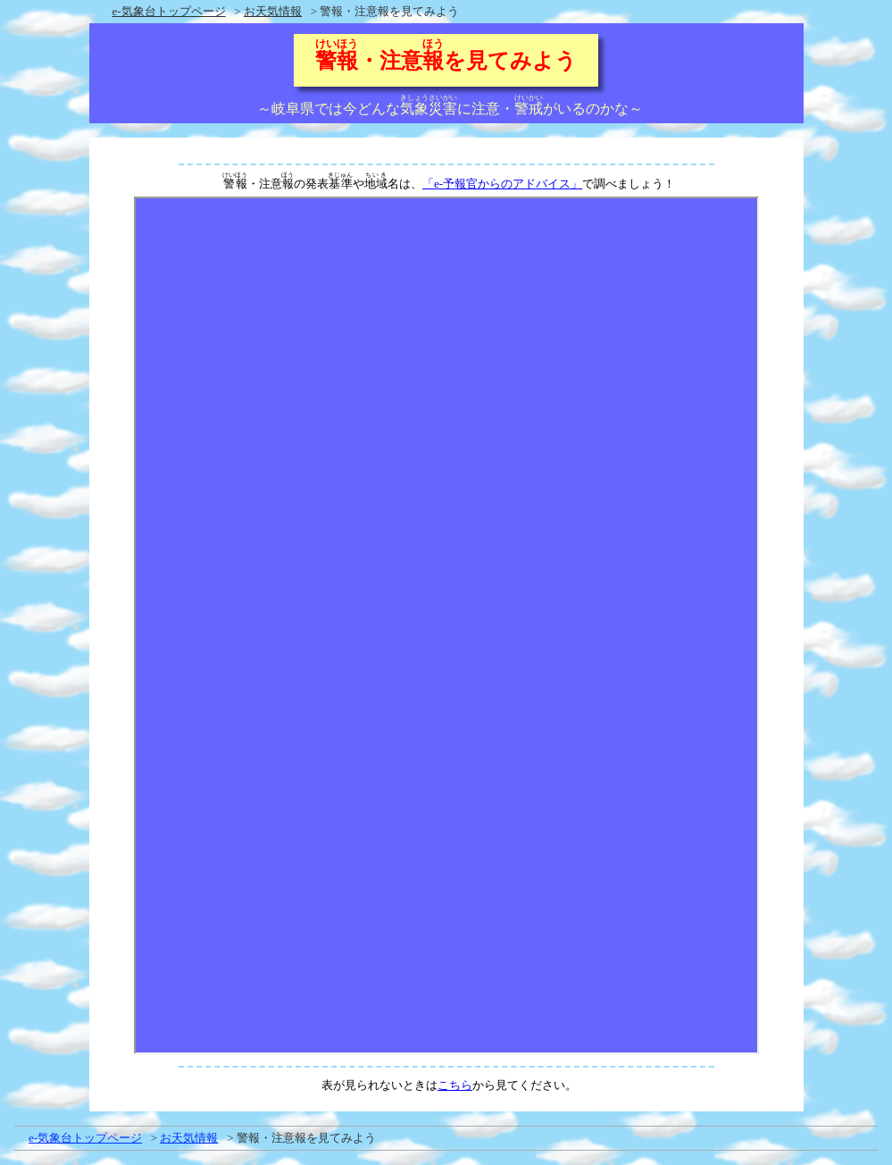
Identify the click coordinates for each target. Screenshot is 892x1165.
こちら (455, 1085)
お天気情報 (273, 11)
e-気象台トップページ (169, 11)
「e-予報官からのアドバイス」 (502, 183)
